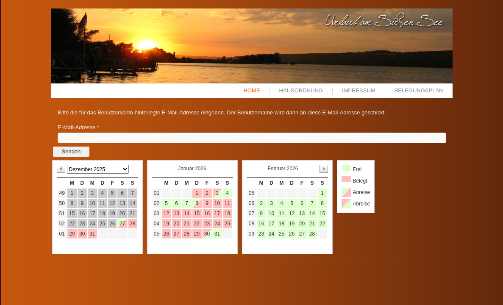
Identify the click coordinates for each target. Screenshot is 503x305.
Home (252, 90)
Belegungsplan (419, 90)
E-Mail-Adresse (78, 127)
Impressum (358, 90)
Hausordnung (301, 90)
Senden (71, 151)
